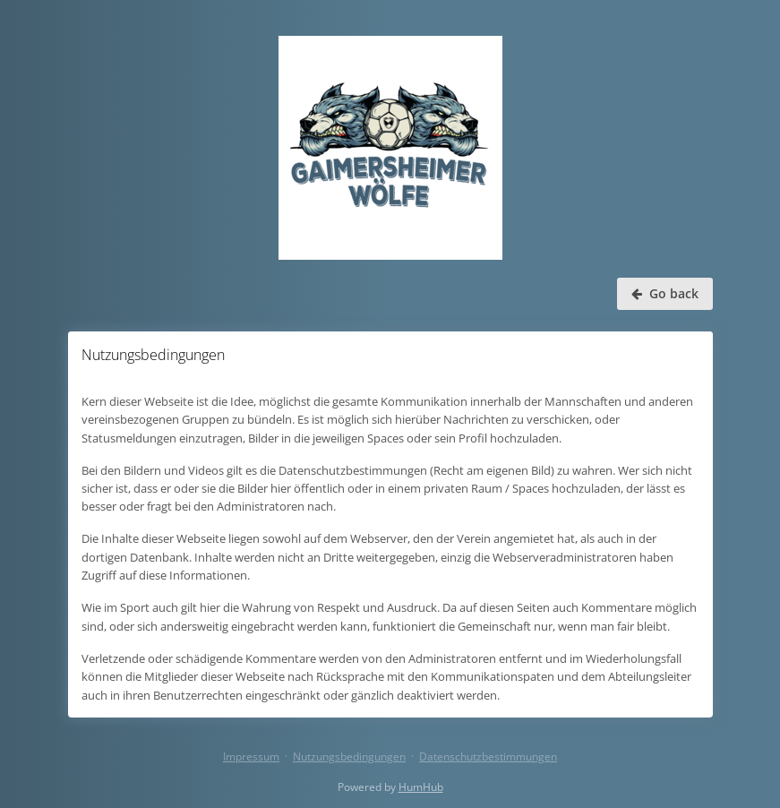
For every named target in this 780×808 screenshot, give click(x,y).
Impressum (251, 756)
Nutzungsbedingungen (349, 756)
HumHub (421, 787)
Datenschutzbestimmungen (488, 756)
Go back (665, 293)
